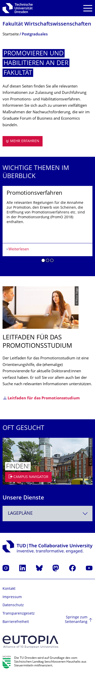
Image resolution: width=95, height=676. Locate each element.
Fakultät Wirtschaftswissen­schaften (47, 24)
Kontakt (9, 589)
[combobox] (47, 513)
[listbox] (47, 226)
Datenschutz (13, 605)
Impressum (12, 597)
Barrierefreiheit (16, 622)
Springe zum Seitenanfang (76, 620)
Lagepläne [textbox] (20, 513)
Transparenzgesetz (19, 613)
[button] (43, 261)
